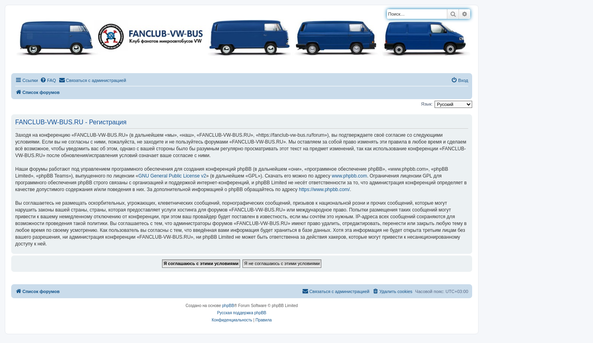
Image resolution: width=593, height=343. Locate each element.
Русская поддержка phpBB (241, 313)
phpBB (228, 305)
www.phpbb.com (349, 176)
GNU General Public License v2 (172, 176)
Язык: (427, 104)
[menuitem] (48, 80)
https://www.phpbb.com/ (324, 189)
